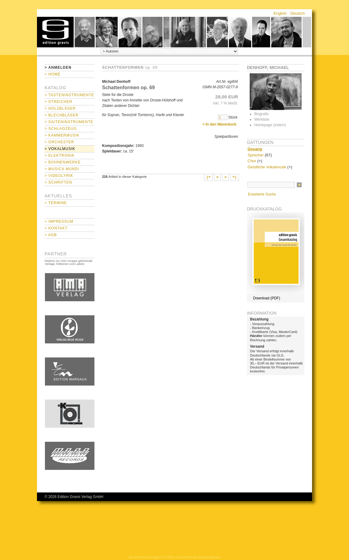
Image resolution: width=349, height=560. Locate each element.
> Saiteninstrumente (69, 122)
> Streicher (58, 102)
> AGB (51, 235)
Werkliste (261, 119)
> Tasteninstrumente (69, 95)
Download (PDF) (266, 298)
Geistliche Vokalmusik (267, 167)
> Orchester (59, 142)
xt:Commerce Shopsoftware (197, 557)
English (280, 13)
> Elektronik (60, 155)
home (55, 32)
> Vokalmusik (60, 149)
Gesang (255, 149)
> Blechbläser (62, 115)
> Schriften (58, 182)
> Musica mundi (62, 169)
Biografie (261, 114)
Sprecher (256, 155)
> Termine (56, 203)
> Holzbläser (60, 108)
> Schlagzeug (61, 128)
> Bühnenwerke (63, 162)
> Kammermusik (62, 135)
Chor (252, 161)
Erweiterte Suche (262, 194)
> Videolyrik (59, 176)
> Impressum (59, 221)
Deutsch (297, 13)
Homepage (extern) (270, 125)
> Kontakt (56, 228)
